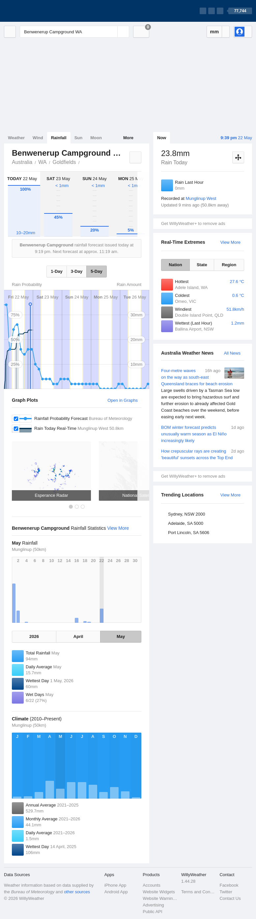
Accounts (151, 885)
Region (229, 264)
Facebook (228, 885)
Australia (22, 162)
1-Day (56, 271)
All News (232, 353)
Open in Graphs (122, 400)
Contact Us (230, 898)
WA (42, 162)
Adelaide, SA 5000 (185, 523)
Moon (96, 137)
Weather (16, 137)
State (202, 264)
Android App (116, 891)
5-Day (96, 271)
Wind (38, 137)
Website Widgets (159, 891)
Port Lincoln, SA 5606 (188, 532)
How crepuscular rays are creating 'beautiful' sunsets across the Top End (202, 454)
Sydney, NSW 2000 (186, 514)
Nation (175, 264)
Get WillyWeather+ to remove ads (193, 223)
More (128, 137)
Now (161, 137)
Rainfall (59, 137)
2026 (34, 636)
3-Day (76, 271)
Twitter (225, 891)
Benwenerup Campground (83, 161)
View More (230, 242)
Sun (78, 137)
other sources (77, 891)
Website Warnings (160, 898)
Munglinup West (200, 198)
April (78, 636)
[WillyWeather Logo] (35, 11)
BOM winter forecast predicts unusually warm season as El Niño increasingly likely (202, 433)
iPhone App (115, 885)
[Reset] (111, 31)
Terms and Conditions (198, 891)
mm (214, 31)
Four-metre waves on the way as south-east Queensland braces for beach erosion (202, 393)
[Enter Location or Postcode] (74, 32)
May (121, 636)
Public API (152, 911)
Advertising (153, 905)
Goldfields (64, 162)
